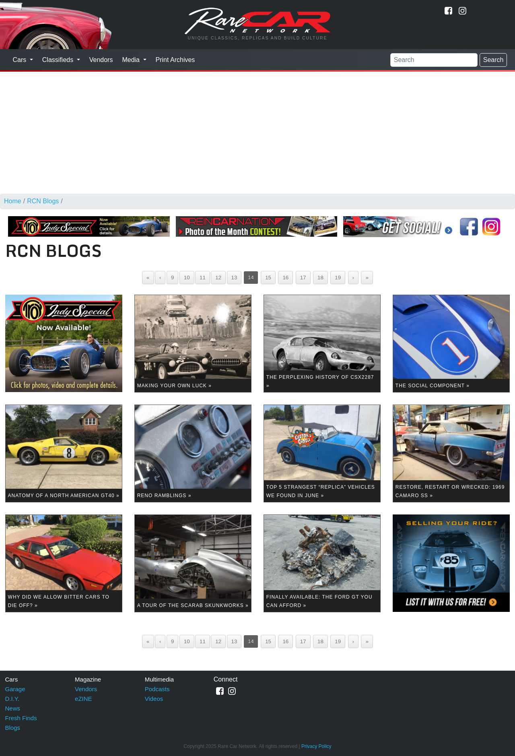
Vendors (101, 59)
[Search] (434, 60)
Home (12, 201)
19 (338, 278)
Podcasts (157, 689)
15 (268, 278)
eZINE (83, 698)
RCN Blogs (43, 201)
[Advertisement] (257, 131)
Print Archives (175, 59)
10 (187, 278)
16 (285, 278)
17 (303, 278)
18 (320, 278)
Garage (15, 689)
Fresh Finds (21, 718)
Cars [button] (20, 59)
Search (493, 59)
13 (234, 278)
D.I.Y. (12, 698)
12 (218, 278)
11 (203, 278)
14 (251, 278)
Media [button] (131, 59)
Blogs (13, 727)
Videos (154, 698)
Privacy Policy (316, 746)
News (13, 708)
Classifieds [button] (58, 59)
